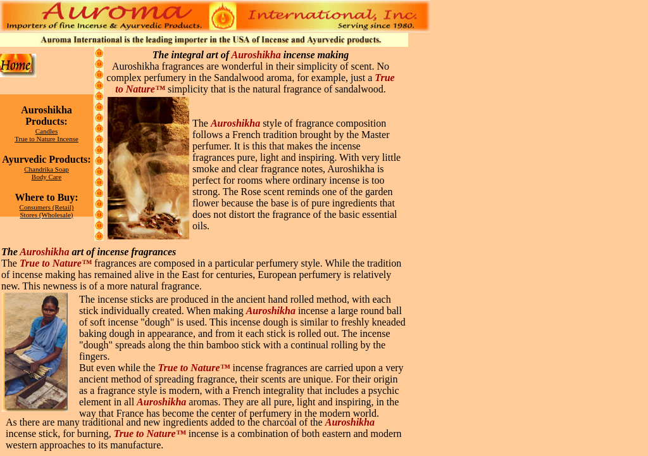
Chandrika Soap (46, 169)
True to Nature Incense (46, 138)
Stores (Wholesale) (46, 214)
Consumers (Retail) (47, 207)
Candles (46, 131)
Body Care (46, 176)
